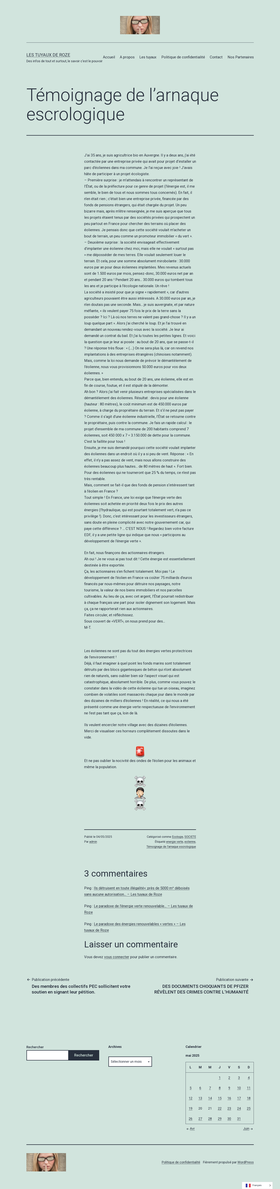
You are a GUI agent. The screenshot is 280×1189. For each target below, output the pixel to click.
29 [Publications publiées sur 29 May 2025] (220, 1119)
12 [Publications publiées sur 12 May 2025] (190, 1098)
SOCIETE (190, 836)
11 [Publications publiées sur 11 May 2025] (248, 1088)
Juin (248, 1128)
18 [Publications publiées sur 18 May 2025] (248, 1098)
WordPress (245, 1162)
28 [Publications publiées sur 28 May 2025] (210, 1119)
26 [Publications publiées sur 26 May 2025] (190, 1119)
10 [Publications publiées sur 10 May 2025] (239, 1088)
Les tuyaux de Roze (48, 54)
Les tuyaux (147, 57)
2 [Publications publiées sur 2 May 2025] (229, 1078)
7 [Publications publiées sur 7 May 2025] (210, 1088)
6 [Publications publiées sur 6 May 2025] (200, 1088)
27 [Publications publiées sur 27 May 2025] (200, 1119)
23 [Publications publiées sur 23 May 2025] (229, 1108)
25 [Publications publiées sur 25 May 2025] (248, 1108)
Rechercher (35, 1047)
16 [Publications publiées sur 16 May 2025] (229, 1098)
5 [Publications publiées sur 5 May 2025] (190, 1088)
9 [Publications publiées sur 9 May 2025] (229, 1088)
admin (93, 841)
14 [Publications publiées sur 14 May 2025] (210, 1098)
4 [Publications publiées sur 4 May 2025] (249, 1078)
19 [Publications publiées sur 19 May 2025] (190, 1108)
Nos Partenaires (241, 57)
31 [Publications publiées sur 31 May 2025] (239, 1119)
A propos (127, 57)
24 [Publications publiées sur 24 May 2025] (239, 1108)
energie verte (174, 841)
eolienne (189, 841)
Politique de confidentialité (183, 57)
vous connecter (116, 957)
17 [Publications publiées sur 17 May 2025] (239, 1098)
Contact (216, 57)
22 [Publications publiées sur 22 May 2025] (220, 1108)
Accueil (109, 57)
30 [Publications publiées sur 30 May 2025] (229, 1119)
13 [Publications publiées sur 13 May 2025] (200, 1098)
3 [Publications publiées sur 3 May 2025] (239, 1078)
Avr (190, 1128)
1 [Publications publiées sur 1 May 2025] (220, 1078)
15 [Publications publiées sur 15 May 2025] (220, 1098)
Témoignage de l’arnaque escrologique (171, 846)
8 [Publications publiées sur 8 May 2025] (220, 1088)
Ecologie (177, 836)
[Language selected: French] (257, 1185)
